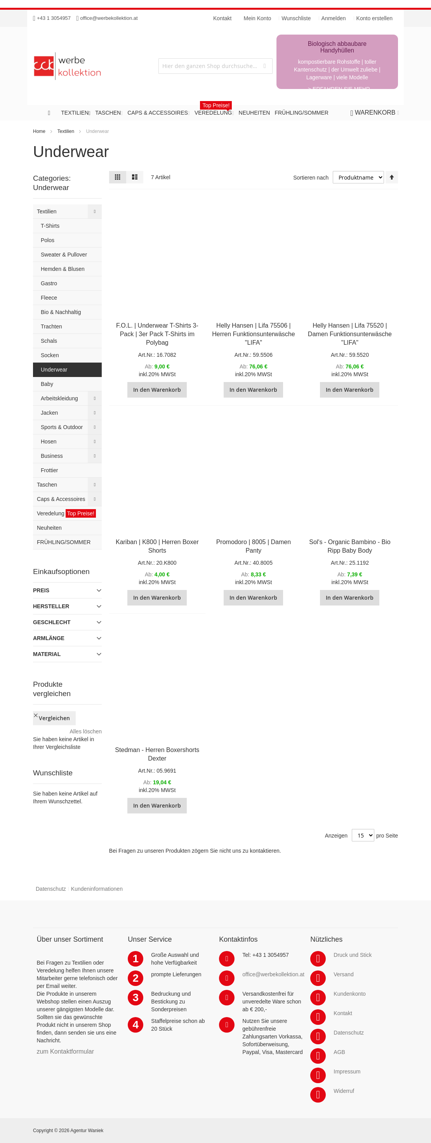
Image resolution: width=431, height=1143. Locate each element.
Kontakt (343, 1013)
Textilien (65, 131)
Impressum (347, 1071)
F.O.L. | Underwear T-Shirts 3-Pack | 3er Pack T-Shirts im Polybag (157, 334)
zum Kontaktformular (65, 1051)
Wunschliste (296, 18)
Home (39, 131)
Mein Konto (257, 18)
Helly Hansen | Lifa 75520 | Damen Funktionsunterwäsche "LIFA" (350, 334)
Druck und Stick (353, 955)
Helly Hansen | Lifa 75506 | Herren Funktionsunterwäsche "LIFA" (253, 334)
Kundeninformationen (97, 889)
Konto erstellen (374, 18)
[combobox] (215, 66)
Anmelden (334, 18)
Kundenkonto (350, 994)
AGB (339, 1052)
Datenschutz (51, 889)
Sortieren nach (310, 178)
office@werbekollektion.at (109, 18)
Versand (343, 974)
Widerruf (344, 1091)
